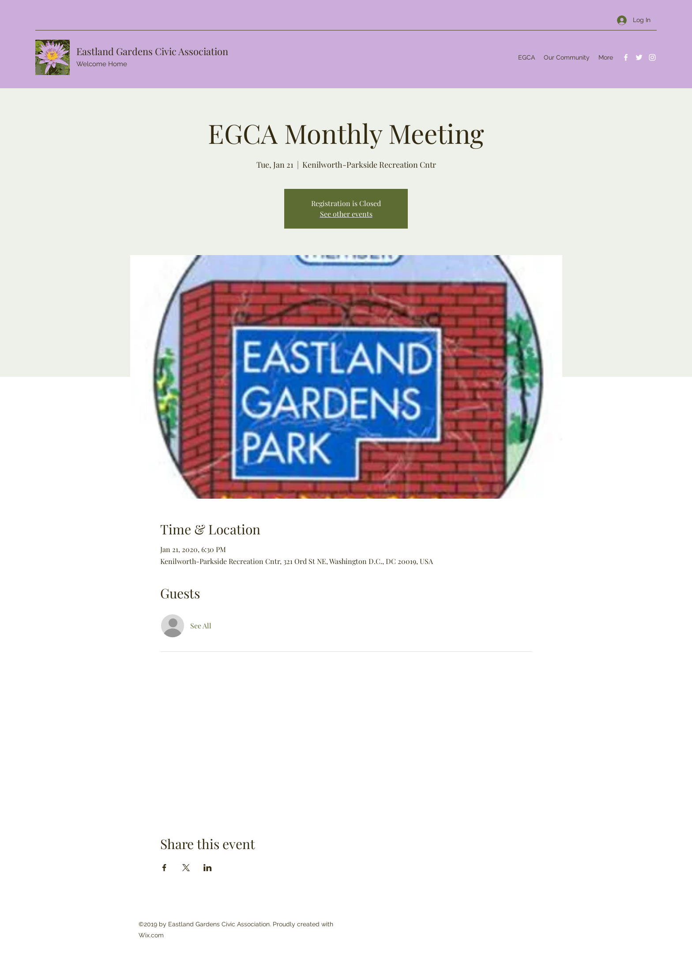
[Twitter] (639, 57)
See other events (346, 213)
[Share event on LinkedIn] (207, 867)
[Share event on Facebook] (164, 867)
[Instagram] (652, 57)
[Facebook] (625, 57)
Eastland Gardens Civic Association (152, 51)
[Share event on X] (186, 867)
